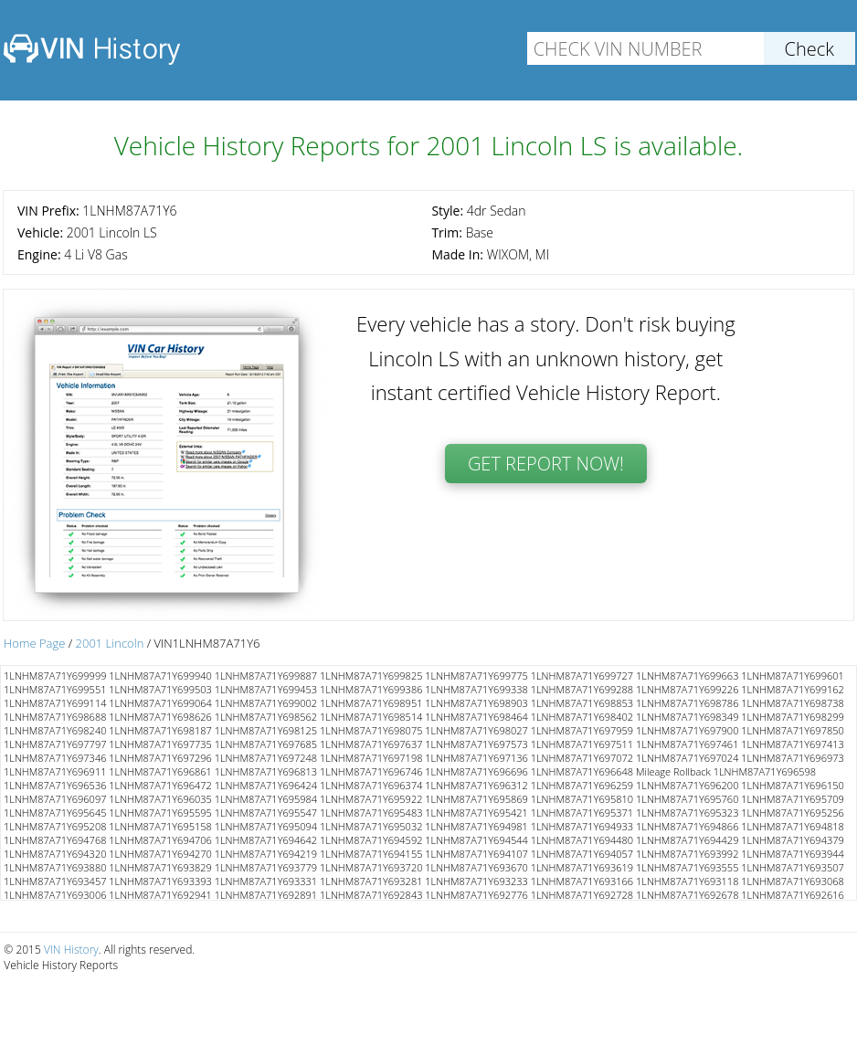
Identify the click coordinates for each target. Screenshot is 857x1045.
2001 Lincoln (110, 643)
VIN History (71, 949)
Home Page (34, 643)
